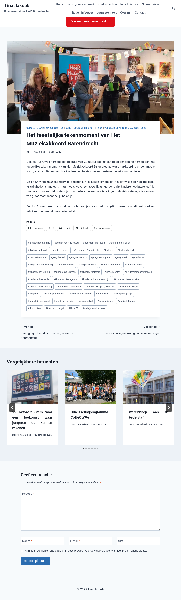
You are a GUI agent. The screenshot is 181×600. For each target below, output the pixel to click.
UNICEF (73, 308)
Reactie (28, 493)
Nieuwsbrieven (151, 4)
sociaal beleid (105, 301)
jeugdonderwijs (78, 257)
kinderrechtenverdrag (40, 286)
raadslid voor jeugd (39, 301)
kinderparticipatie (90, 271)
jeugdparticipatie (101, 257)
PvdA (99, 128)
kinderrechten (112, 271)
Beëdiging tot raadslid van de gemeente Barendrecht (54, 332)
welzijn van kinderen (94, 308)
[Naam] (42, 541)
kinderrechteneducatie (126, 279)
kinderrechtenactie (38, 279)
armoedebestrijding (39, 242)
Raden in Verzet (82, 12)
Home (60, 4)
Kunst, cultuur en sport (80, 128)
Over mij (125, 12)
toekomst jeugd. (55, 308)
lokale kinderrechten (80, 293)
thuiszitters (34, 308)
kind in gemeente (111, 264)
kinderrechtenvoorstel (68, 286)
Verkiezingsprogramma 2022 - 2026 (125, 128)
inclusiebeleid (126, 250)
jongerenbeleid (65, 264)
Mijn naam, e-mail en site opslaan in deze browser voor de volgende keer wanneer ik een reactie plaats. (86, 550)
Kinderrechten (107, 4)
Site (120, 541)
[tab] (83, 448)
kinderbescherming (39, 271)
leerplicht (33, 293)
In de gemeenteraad (80, 4)
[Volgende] (169, 407)
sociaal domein (126, 301)
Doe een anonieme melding (90, 21)
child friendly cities (119, 242)
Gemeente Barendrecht (86, 250)
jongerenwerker (87, 264)
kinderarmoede (133, 264)
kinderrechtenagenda (65, 279)
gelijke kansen (61, 250)
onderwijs (102, 293)
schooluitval (86, 301)
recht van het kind (64, 301)
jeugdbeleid (58, 257)
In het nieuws (129, 4)
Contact (140, 12)
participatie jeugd (122, 293)
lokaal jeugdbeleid (54, 293)
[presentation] (32, 387)
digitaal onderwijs (38, 250)
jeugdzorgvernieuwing (40, 264)
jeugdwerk (121, 257)
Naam (27, 541)
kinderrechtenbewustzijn (95, 279)
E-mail (75, 541)
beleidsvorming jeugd (66, 242)
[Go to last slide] (12, 407)
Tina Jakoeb (38, 151)
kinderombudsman (65, 271)
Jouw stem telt (107, 12)
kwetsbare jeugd (128, 286)
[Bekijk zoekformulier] (173, 8)
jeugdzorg (138, 257)
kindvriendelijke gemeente (99, 286)
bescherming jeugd (94, 242)
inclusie (108, 250)
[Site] (138, 541)
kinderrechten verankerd (138, 271)
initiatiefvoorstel (37, 257)
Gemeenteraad (35, 128)
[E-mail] (90, 541)
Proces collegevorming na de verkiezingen (126, 329)
